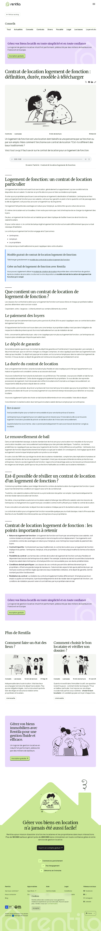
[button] (90, 913)
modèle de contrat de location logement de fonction (50, 260)
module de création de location (45, 271)
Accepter (36, 908)
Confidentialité (52, 904)
